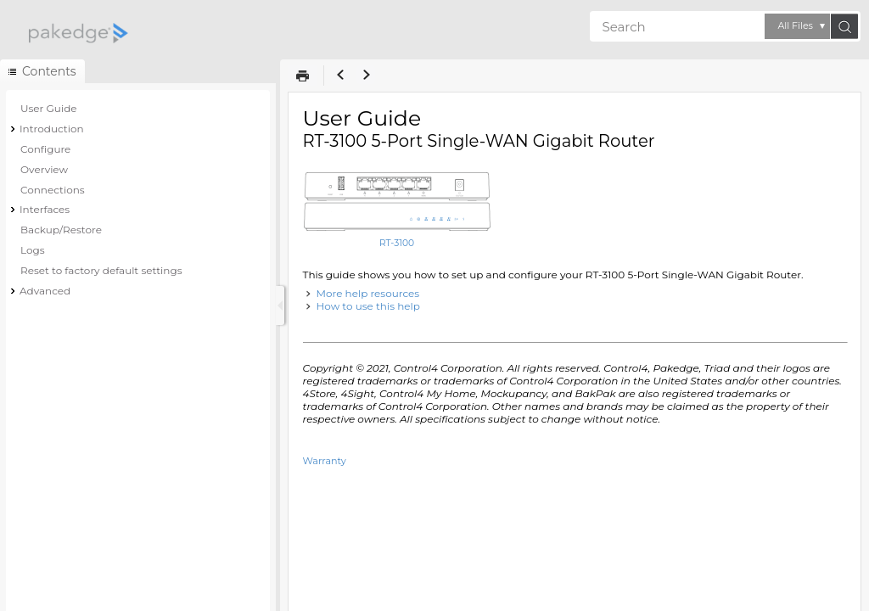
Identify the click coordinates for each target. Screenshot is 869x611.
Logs (32, 250)
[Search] (677, 26)
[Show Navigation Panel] (280, 305)
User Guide (48, 108)
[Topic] (575, 351)
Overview (44, 169)
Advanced (45, 290)
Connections (52, 189)
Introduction (52, 128)
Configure (45, 149)
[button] (797, 26)
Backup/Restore (61, 229)
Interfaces (45, 209)
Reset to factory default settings (101, 270)
